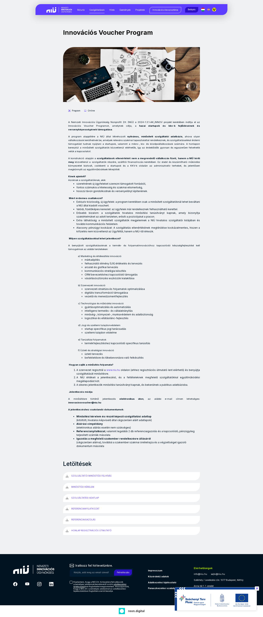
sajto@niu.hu (218, 574)
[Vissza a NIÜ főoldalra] (59, 9)
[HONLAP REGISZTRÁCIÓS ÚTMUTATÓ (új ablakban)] (131, 531)
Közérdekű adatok (158, 576)
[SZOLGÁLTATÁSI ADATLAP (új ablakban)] (131, 498)
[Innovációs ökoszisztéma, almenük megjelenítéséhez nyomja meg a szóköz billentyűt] (165, 10)
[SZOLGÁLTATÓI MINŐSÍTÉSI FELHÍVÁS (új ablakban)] (131, 476)
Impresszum (155, 570)
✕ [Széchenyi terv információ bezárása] (257, 588)
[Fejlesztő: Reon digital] (131, 610)
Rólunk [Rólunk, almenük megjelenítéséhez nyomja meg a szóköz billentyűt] (81, 10)
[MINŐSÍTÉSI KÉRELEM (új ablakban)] (131, 487)
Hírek (112, 10)
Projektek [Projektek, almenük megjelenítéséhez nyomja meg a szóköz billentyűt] (140, 10)
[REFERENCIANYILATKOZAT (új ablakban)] (131, 509)
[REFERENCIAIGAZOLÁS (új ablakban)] (131, 520)
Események (125, 10)
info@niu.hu (200, 574)
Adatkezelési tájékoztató (162, 582)
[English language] (209, 10)
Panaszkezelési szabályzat (163, 588)
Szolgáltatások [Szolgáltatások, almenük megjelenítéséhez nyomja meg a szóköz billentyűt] (97, 10)
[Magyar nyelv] (203, 10)
